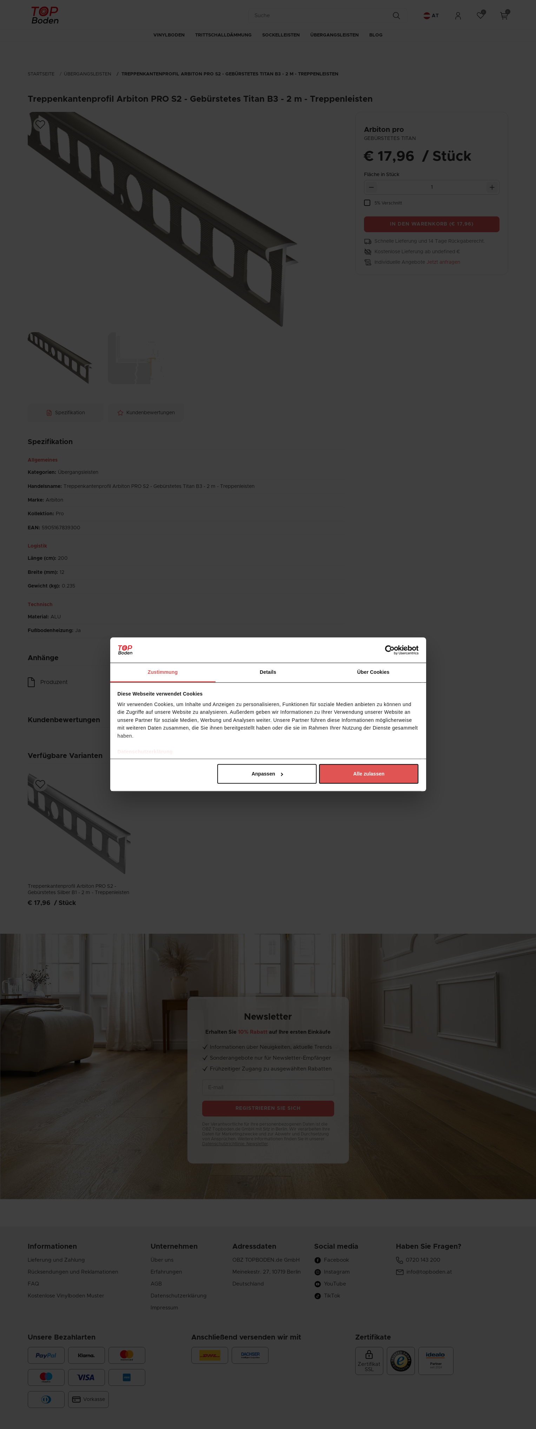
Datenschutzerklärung (145, 751)
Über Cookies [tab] (373, 672)
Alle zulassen (368, 774)
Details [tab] (268, 672)
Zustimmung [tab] (163, 672)
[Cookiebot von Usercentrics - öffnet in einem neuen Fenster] (387, 650)
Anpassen (267, 774)
